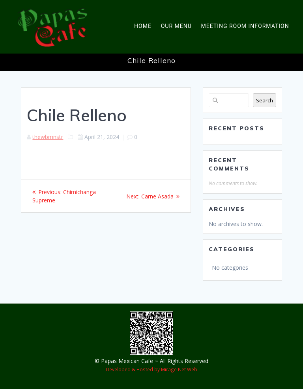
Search (264, 100)
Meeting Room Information (245, 26)
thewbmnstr (47, 137)
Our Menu (176, 26)
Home (143, 26)
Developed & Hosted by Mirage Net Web (151, 369)
